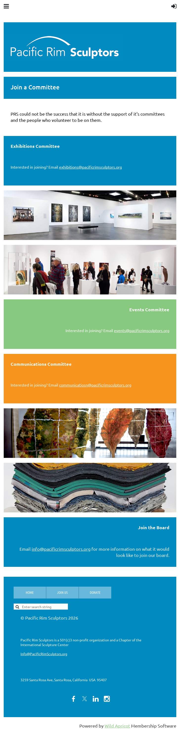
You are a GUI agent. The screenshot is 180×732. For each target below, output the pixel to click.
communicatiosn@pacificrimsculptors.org (95, 384)
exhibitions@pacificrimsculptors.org (90, 166)
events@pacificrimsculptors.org (141, 330)
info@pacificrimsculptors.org (61, 548)
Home (30, 592)
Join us (62, 592)
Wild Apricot (117, 725)
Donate (95, 592)
